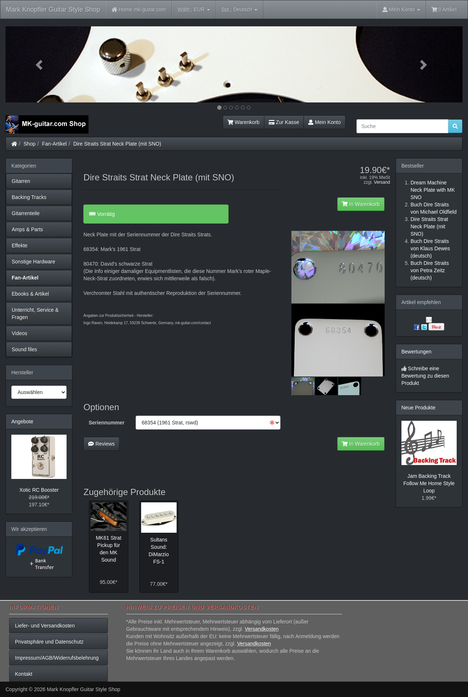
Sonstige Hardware (33, 262)
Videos (19, 333)
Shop (30, 144)
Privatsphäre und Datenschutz (49, 642)
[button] (39, 64)
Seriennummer (107, 423)
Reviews (101, 444)
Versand (382, 182)
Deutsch (239, 10)
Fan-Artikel (54, 144)
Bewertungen (416, 352)
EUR (194, 10)
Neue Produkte (418, 408)
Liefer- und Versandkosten (45, 626)
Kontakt (23, 674)
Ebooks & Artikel (30, 294)
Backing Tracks (29, 197)
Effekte (19, 245)
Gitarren (21, 181)
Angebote (22, 421)
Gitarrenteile (25, 213)
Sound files (24, 349)
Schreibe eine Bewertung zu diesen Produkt (425, 376)
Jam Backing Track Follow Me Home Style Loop (428, 483)
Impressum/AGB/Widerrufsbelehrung (57, 658)
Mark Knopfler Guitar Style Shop (53, 9)
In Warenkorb (361, 204)
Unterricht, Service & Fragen (35, 313)
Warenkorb (243, 122)
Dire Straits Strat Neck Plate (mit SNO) (117, 144)
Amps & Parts (27, 229)
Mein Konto (324, 122)
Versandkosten (262, 629)
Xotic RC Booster (38, 490)
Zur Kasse (284, 122)
